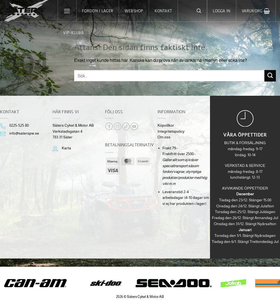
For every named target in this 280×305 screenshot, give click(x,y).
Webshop (134, 11)
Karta (66, 148)
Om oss (164, 137)
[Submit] (270, 75)
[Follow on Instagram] (117, 126)
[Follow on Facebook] (109, 126)
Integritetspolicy (171, 131)
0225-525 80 (19, 125)
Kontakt (163, 11)
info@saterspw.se (24, 133)
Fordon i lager (97, 11)
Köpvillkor (166, 125)
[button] (67, 11)
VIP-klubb (73, 33)
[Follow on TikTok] (126, 126)
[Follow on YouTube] (134, 126)
